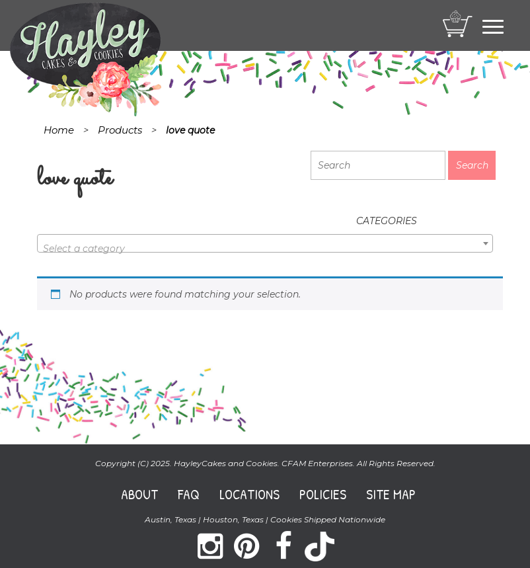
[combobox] (265, 243)
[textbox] (265, 249)
